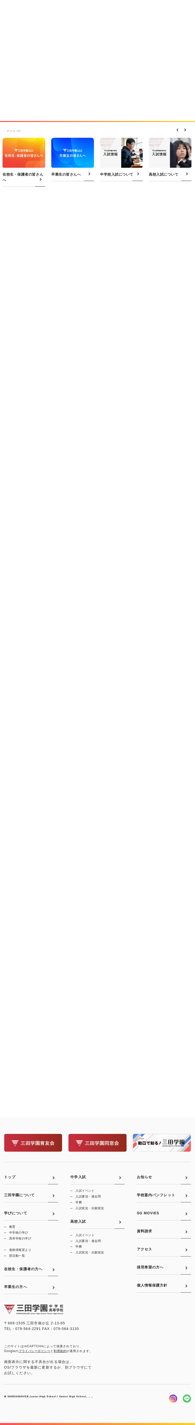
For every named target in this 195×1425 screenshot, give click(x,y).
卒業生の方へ (15, 1287)
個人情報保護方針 (152, 1285)
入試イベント (84, 1190)
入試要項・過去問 (88, 1196)
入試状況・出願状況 (89, 1208)
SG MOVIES (148, 1213)
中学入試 (78, 1177)
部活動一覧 (17, 1256)
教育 (12, 1227)
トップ (9, 1177)
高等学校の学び (20, 1238)
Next (183, 129)
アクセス (144, 1249)
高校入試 (78, 1221)
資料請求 (144, 1231)
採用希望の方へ (150, 1267)
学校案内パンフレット (156, 1195)
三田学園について (19, 1195)
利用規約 (60, 1351)
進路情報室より (20, 1250)
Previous (177, 129)
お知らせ (144, 1177)
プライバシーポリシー (34, 1351)
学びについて (15, 1213)
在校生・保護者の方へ (23, 1269)
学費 (78, 1202)
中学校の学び (18, 1232)
